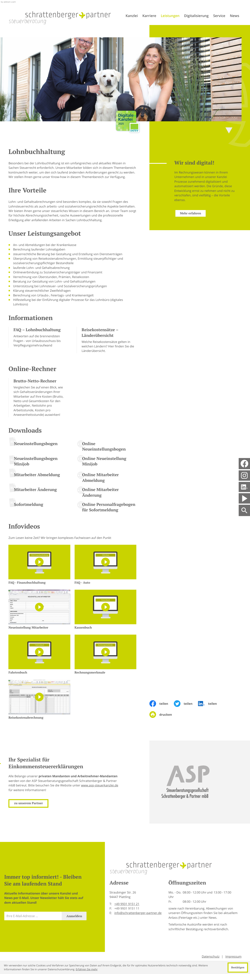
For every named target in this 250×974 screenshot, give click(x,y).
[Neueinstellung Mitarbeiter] (39, 609)
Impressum (233, 956)
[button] (38, 397)
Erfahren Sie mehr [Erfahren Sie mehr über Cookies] (87, 969)
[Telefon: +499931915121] (126, 904)
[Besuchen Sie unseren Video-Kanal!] (244, 498)
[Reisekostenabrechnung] (39, 699)
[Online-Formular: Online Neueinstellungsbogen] (106, 447)
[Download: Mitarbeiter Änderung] (38, 491)
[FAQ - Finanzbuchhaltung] (39, 564)
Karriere (149, 15)
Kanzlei (132, 15)
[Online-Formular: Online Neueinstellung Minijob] (106, 462)
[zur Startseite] (60, 17)
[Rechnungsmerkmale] (105, 654)
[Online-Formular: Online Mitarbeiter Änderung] (106, 493)
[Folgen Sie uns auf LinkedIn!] (244, 487)
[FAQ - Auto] (105, 564)
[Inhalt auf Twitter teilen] (186, 703)
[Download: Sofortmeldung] (38, 506)
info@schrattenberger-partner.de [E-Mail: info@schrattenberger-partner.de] (138, 913)
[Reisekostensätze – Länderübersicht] (106, 340)
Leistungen (170, 15)
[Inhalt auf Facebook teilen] (161, 703)
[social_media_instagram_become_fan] (244, 475)
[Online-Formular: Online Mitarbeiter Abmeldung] (106, 478)
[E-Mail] (33, 916)
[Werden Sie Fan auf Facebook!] (244, 463)
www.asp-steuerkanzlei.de (93, 785)
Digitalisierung (196, 15)
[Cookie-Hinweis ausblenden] (238, 967)
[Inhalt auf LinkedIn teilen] (210, 703)
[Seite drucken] (163, 714)
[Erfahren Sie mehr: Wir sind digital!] (184, 213)
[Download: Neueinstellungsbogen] (38, 445)
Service (219, 15)
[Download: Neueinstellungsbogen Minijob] (38, 463)
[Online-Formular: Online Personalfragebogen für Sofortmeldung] (106, 508)
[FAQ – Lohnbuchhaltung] (38, 337)
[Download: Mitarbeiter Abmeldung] (38, 476)
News (234, 15)
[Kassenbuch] (105, 609)
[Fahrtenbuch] (39, 654)
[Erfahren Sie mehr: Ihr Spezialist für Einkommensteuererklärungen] (23, 803)
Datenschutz (211, 956)
